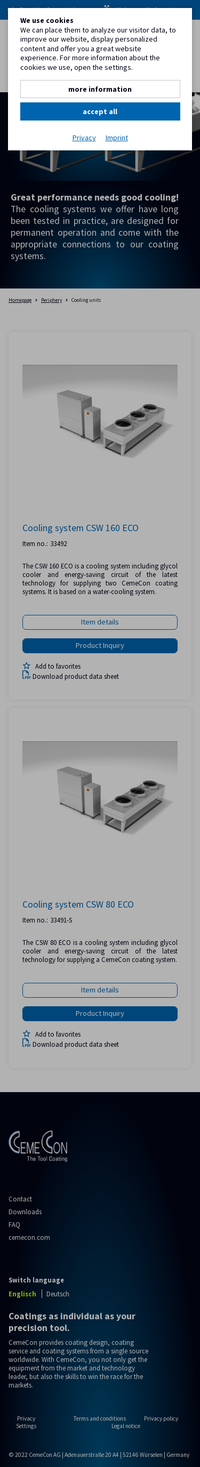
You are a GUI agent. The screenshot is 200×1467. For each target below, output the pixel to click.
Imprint (117, 137)
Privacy (84, 137)
